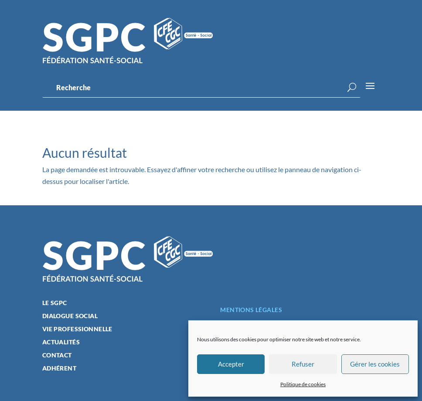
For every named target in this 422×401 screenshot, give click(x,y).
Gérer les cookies (375, 364)
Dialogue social (70, 316)
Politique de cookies (303, 384)
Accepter (231, 364)
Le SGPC (54, 303)
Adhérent (59, 368)
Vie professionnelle (77, 329)
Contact (57, 355)
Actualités (61, 342)
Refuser (303, 364)
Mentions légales (251, 309)
